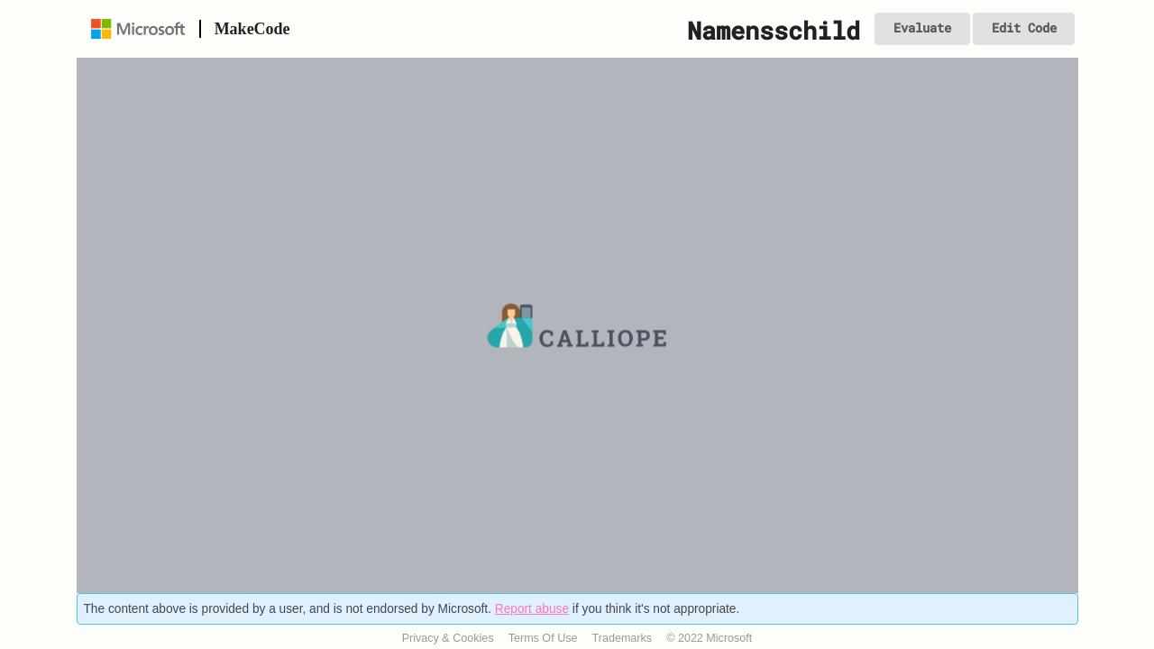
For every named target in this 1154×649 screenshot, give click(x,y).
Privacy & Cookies (448, 638)
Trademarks (622, 638)
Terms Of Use (543, 638)
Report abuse (532, 609)
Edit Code (1024, 28)
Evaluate (922, 28)
